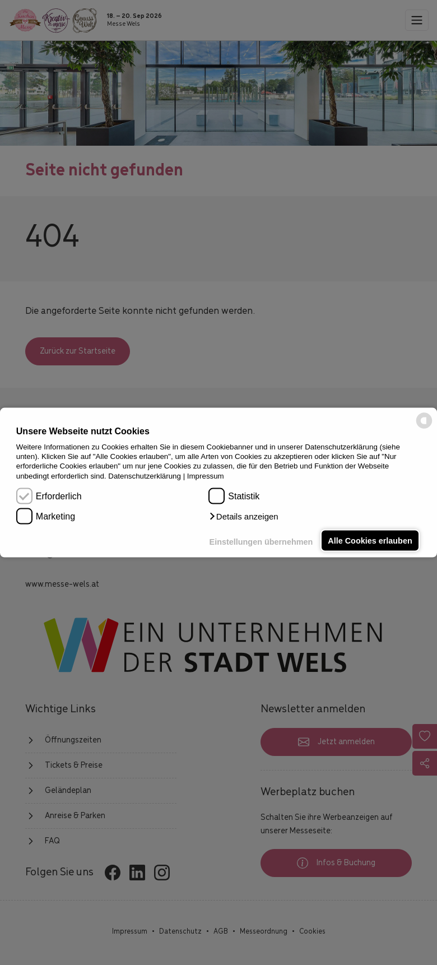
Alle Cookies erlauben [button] (370, 540)
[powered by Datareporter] (424, 428)
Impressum (205, 475)
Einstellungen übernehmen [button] (261, 541)
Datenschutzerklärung (144, 475)
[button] (243, 516)
